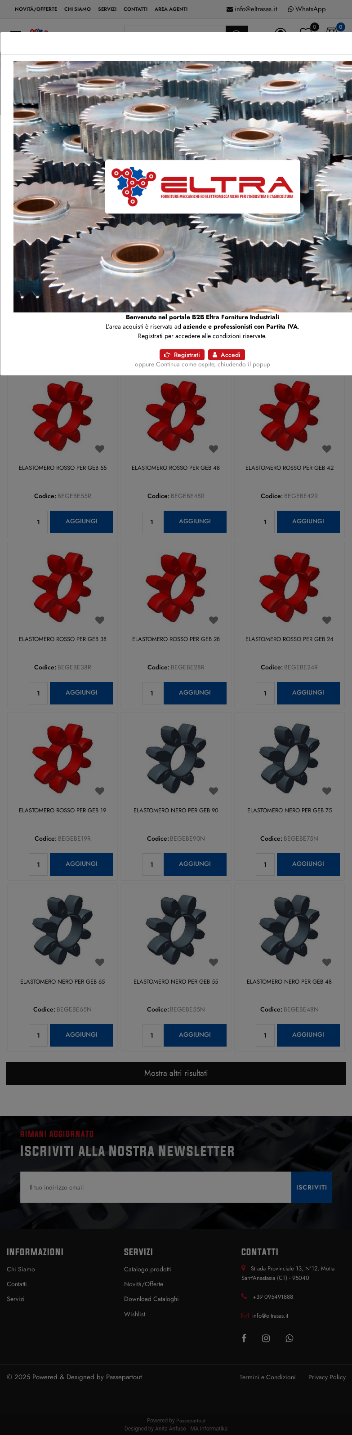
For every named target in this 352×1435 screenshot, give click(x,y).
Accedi (227, 354)
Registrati (182, 354)
